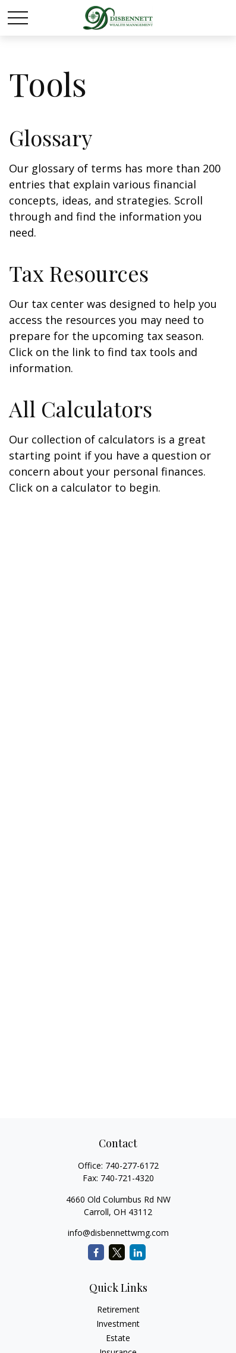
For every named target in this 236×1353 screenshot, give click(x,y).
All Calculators (80, 408)
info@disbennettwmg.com (118, 1232)
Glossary (50, 137)
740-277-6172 (132, 1165)
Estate (118, 1337)
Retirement (118, 1309)
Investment (118, 1323)
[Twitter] (117, 1252)
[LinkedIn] (138, 1252)
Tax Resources (79, 273)
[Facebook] (96, 1252)
